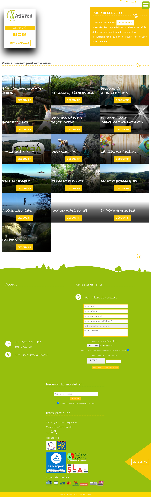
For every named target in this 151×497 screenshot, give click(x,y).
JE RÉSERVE (125, 22)
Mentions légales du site (59, 427)
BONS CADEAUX (19, 42)
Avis (51, 433)
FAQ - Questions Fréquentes (61, 422)
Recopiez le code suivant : (105, 355)
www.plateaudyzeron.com (72, 494)
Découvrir (24, 100)
